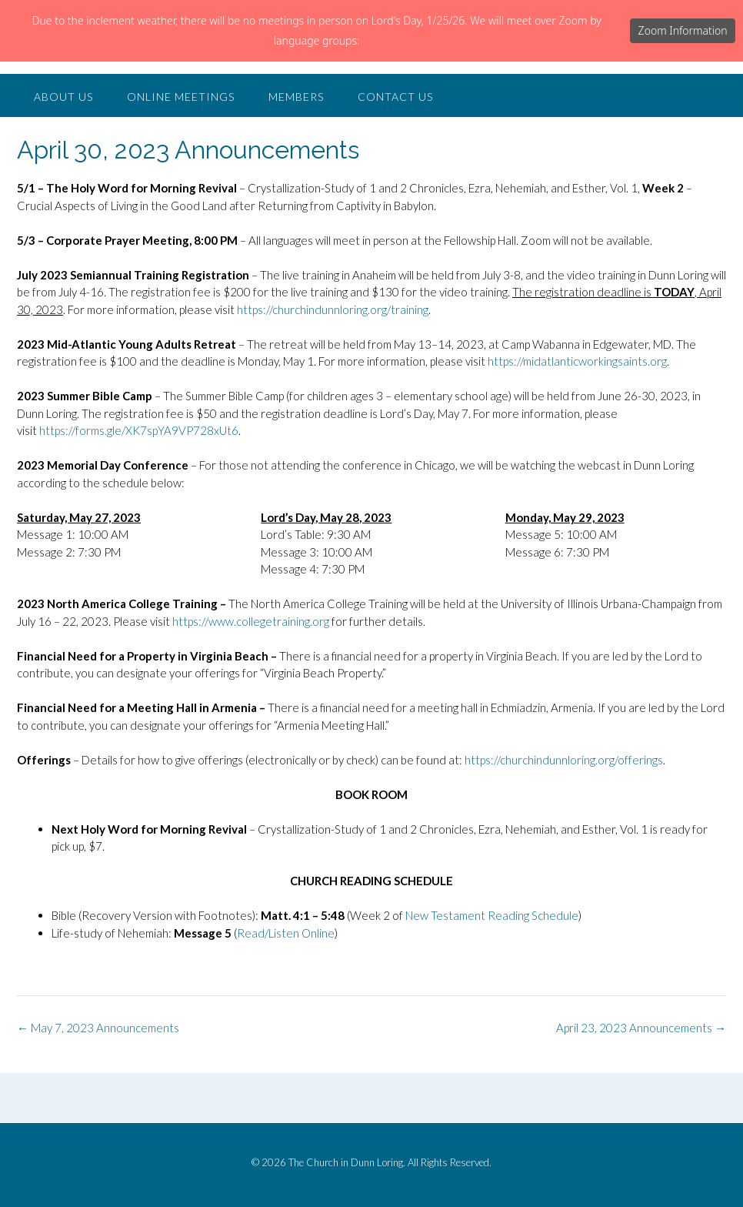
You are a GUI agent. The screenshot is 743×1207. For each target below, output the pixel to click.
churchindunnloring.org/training (350, 371)
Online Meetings (181, 158)
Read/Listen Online (286, 994)
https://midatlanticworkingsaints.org (577, 423)
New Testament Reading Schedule (491, 977)
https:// (254, 371)
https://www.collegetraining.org (252, 683)
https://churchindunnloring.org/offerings (564, 821)
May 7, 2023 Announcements (98, 1089)
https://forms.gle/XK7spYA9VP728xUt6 (138, 492)
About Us (63, 158)
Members (296, 158)
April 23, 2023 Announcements (641, 1089)
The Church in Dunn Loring (204, 97)
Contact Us (395, 158)
